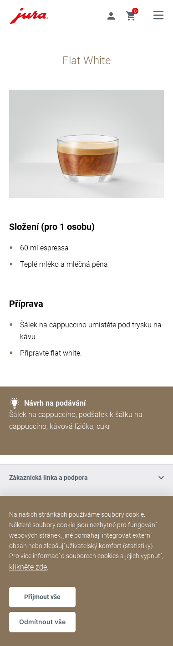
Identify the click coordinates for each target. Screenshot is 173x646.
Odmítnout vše (42, 622)
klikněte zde (28, 567)
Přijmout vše (42, 596)
